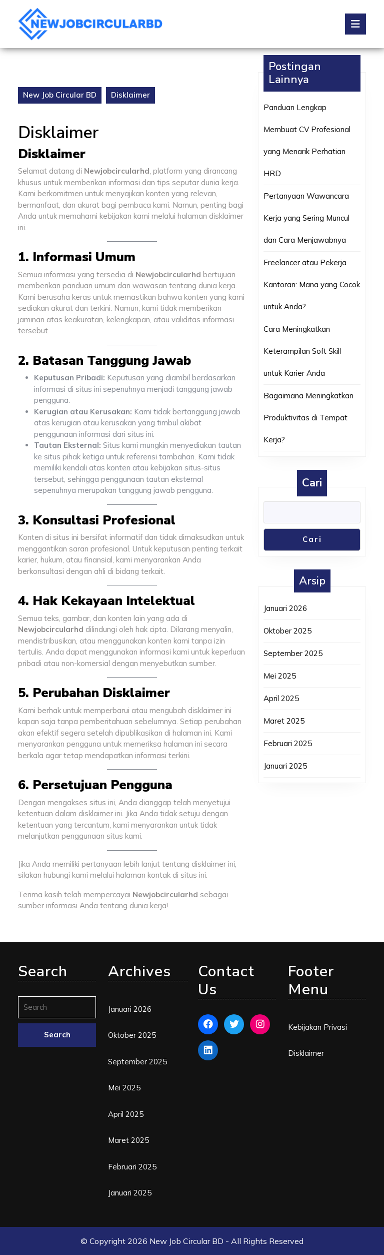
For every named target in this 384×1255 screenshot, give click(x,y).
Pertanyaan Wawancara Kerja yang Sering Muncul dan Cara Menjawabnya (307, 218)
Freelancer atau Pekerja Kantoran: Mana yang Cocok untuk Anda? (312, 284)
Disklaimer (306, 1053)
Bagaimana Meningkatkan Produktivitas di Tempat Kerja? (309, 417)
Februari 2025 (288, 743)
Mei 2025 (280, 676)
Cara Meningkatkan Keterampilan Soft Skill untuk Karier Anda (302, 351)
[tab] (355, 24)
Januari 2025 (285, 766)
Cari (312, 482)
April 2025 (281, 698)
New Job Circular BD (59, 95)
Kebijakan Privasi (317, 1027)
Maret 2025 (284, 721)
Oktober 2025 (288, 631)
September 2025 (293, 653)
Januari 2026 (285, 608)
